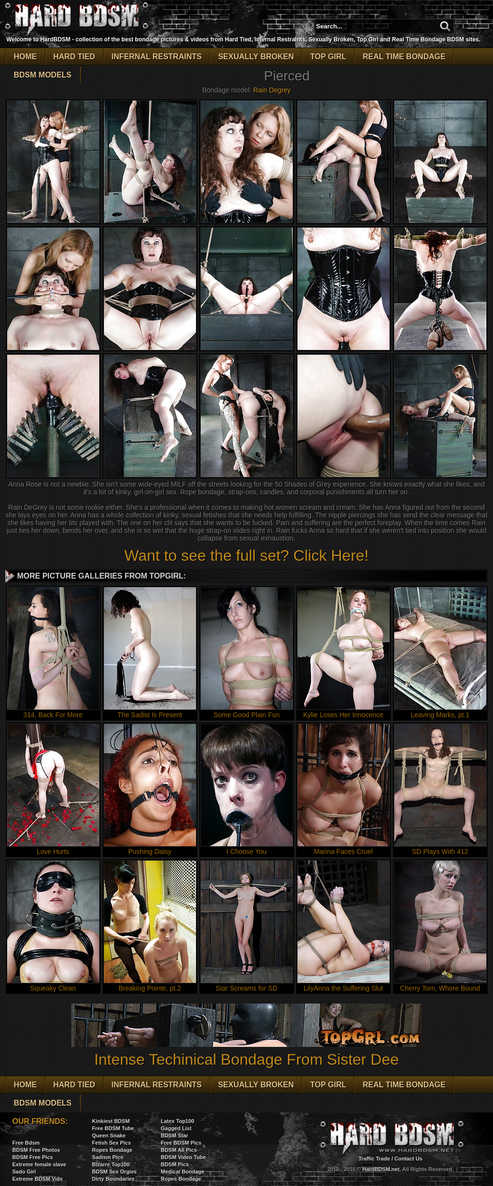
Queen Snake (109, 1135)
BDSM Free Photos (36, 1150)
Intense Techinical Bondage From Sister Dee (246, 1050)
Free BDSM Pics (181, 1143)
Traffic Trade (374, 1158)
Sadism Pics (107, 1157)
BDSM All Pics (179, 1150)
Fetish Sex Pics (111, 1143)
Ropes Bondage (112, 1150)
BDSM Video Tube (183, 1157)
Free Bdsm (26, 1143)
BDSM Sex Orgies (114, 1171)
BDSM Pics (175, 1164)
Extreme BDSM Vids (38, 1179)
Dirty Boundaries (113, 1179)
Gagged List (176, 1128)
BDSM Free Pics (33, 1157)
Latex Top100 (178, 1121)
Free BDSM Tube (113, 1128)
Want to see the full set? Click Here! (246, 555)
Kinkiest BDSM (111, 1121)
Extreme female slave (39, 1164)
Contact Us (408, 1158)
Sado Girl (24, 1171)
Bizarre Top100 (111, 1164)
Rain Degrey (272, 90)
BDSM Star (174, 1135)
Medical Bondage (182, 1171)
